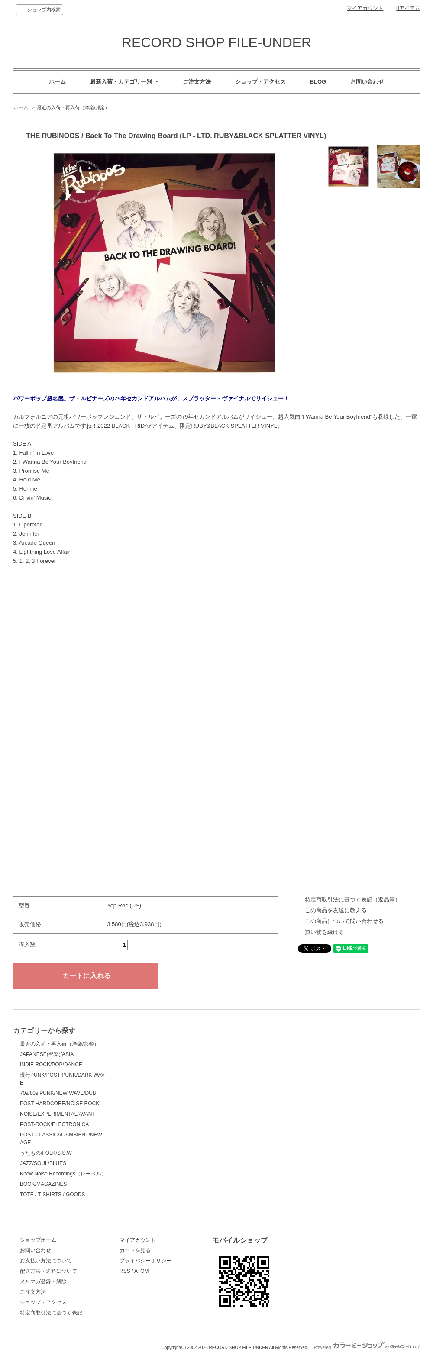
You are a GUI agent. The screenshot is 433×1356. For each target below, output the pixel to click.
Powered (367, 1347)
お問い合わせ (367, 81)
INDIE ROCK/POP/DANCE (51, 1065)
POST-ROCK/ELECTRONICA (54, 1124)
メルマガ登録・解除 (43, 1282)
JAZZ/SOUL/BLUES (43, 1163)
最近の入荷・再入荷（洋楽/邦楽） (73, 107)
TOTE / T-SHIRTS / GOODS (52, 1194)
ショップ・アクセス (260, 81)
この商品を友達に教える (336, 910)
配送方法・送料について (48, 1271)
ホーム (57, 81)
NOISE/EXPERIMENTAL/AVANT (57, 1114)
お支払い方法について (46, 1261)
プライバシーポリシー (145, 1261)
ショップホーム (38, 1240)
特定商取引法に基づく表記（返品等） (353, 899)
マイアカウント (365, 8)
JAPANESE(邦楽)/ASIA (47, 1054)
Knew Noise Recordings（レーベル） (63, 1174)
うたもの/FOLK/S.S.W (46, 1153)
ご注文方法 (197, 81)
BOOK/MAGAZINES (43, 1184)
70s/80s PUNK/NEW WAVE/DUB (58, 1093)
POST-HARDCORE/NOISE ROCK (59, 1104)
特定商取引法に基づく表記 (51, 1313)
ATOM (141, 1271)
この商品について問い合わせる (344, 921)
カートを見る (135, 1250)
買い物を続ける (324, 932)
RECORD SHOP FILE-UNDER (216, 42)
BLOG (318, 81)
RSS (125, 1271)
